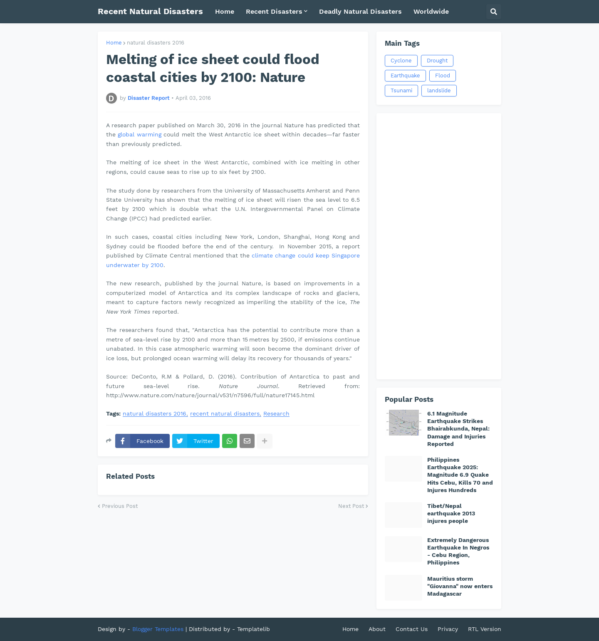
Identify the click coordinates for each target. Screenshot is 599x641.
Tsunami (401, 90)
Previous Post (120, 506)
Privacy (448, 629)
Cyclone (401, 60)
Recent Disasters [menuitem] (274, 11)
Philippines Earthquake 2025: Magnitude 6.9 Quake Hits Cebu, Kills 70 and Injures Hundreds (460, 474)
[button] (493, 11)
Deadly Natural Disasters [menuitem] (360, 11)
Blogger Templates (157, 629)
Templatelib (253, 629)
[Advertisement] (439, 246)
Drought (437, 60)
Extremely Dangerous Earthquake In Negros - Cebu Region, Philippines (458, 551)
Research (276, 414)
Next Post (351, 506)
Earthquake (405, 75)
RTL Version (484, 629)
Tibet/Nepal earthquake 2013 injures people (451, 513)
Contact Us (412, 629)
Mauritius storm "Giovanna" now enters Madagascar (460, 586)
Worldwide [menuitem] (431, 11)
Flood (442, 75)
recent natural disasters (225, 414)
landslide (439, 90)
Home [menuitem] (224, 11)
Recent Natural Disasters (150, 11)
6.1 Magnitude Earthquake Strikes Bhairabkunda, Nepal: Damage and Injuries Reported (458, 428)
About (377, 629)
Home (114, 42)
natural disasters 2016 (155, 42)
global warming (139, 134)
